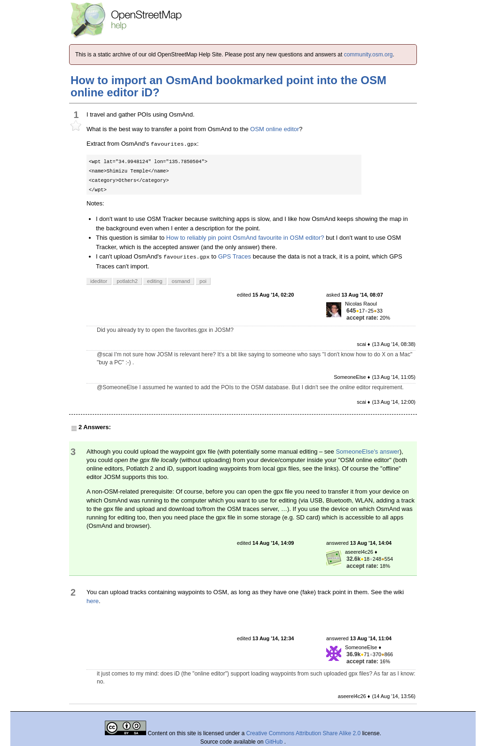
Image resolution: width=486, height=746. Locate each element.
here (92, 601)
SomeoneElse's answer (367, 451)
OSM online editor (274, 129)
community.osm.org (368, 54)
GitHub (274, 741)
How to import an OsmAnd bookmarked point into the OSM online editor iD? (228, 86)
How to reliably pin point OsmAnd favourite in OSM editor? (245, 237)
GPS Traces (234, 256)
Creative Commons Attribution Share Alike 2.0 (303, 733)
